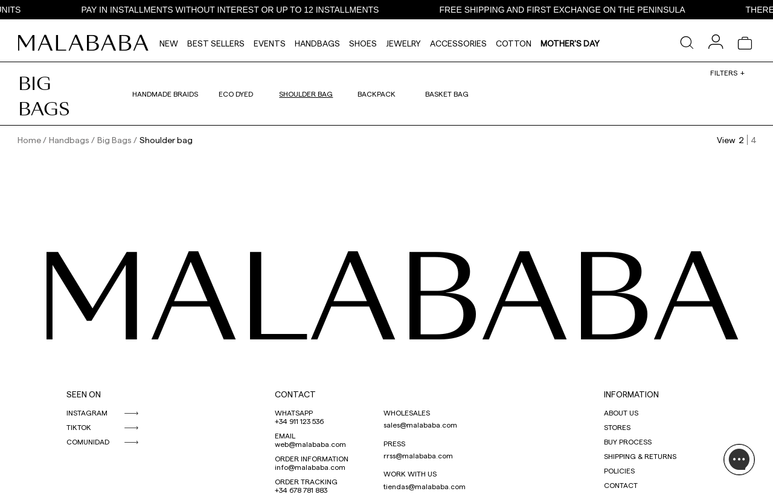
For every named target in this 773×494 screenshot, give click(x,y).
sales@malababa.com (420, 424)
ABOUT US (621, 412)
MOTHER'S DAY (570, 43)
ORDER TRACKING (306, 481)
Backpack (377, 93)
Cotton (513, 43)
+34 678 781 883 (301, 490)
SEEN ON (83, 394)
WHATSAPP (294, 412)
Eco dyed (236, 93)
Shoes (363, 43)
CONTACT (295, 394)
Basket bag (447, 93)
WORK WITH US (410, 473)
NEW (168, 43)
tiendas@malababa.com (424, 486)
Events (270, 43)
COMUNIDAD (87, 441)
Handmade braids (165, 93)
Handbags (317, 43)
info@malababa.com (310, 467)
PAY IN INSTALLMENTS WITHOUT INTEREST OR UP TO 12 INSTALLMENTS (250, 9)
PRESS (394, 443)
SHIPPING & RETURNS (640, 456)
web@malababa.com (310, 444)
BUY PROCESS (628, 441)
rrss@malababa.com (418, 455)
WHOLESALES (406, 412)
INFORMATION (631, 394)
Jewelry (403, 43)
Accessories (458, 43)
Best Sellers (216, 43)
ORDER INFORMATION (311, 458)
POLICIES (619, 470)
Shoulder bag (306, 93)
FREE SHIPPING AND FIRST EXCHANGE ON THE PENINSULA (582, 9)
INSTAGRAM (86, 412)
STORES (617, 427)
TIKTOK (78, 427)
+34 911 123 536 (299, 421)
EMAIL (285, 435)
